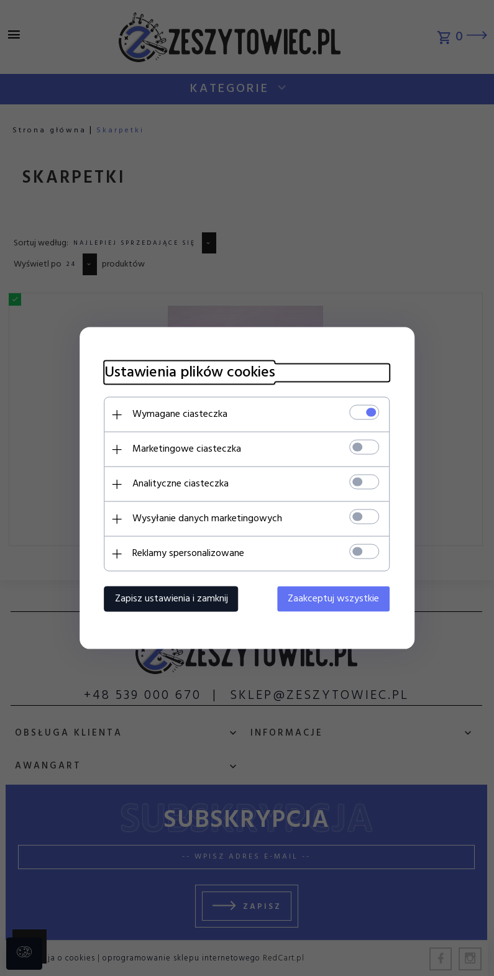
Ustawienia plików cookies (189, 373)
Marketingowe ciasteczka (186, 449)
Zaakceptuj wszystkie (334, 599)
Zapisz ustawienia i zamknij (171, 599)
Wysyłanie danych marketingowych (207, 519)
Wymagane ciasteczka (179, 414)
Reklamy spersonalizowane (188, 553)
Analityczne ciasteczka (180, 484)
